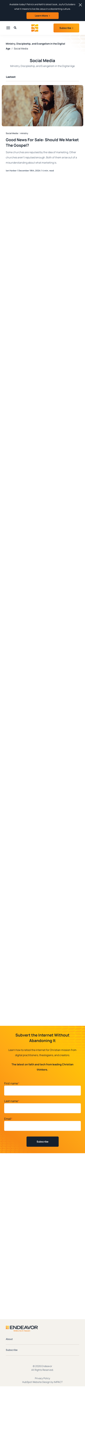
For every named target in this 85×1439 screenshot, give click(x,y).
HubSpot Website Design (36, 1382)
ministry (24, 133)
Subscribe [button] (65, 28)
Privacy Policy (42, 1378)
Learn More (41, 15)
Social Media (12, 133)
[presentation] (8, 28)
